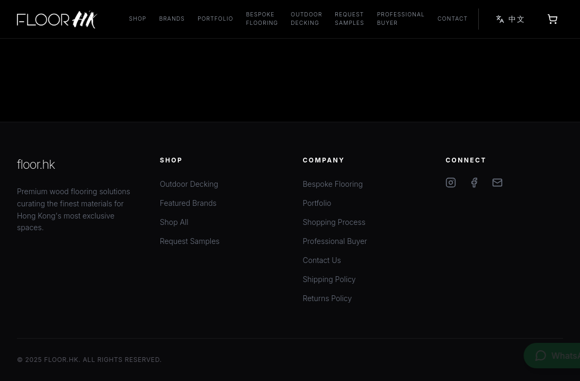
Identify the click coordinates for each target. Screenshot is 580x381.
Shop (138, 18)
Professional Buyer (401, 18)
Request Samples (349, 18)
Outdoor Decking (306, 18)
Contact (453, 18)
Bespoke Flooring (262, 18)
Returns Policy (327, 298)
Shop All (174, 221)
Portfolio (215, 18)
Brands (172, 18)
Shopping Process (334, 221)
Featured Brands (188, 202)
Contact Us (322, 260)
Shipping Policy (329, 279)
